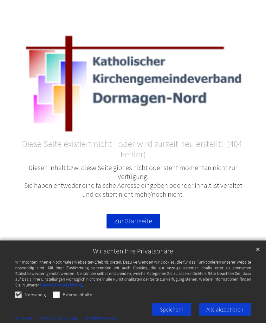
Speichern (172, 314)
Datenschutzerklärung (61, 289)
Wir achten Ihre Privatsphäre (133, 255)
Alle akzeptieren (224, 314)
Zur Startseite (133, 221)
